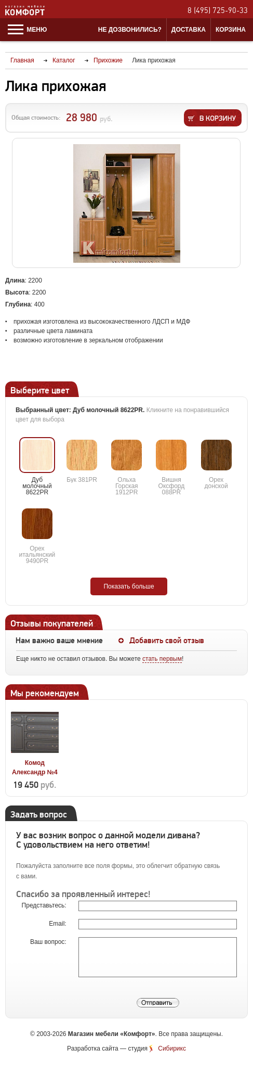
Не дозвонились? (130, 29)
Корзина (231, 29)
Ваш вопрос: (49, 941)
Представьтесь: (45, 905)
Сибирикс (172, 1048)
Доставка (188, 29)
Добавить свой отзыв (166, 640)
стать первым (162, 658)
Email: (58, 923)
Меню (27, 29)
